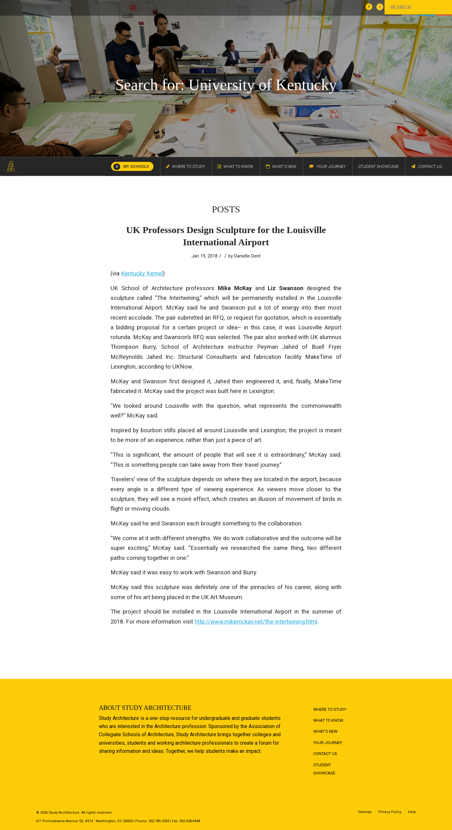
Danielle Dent (247, 256)
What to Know (328, 720)
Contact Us (325, 753)
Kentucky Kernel (142, 273)
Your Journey (327, 742)
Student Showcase (324, 769)
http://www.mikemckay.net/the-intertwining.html (256, 621)
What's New (325, 731)
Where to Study (329, 709)
